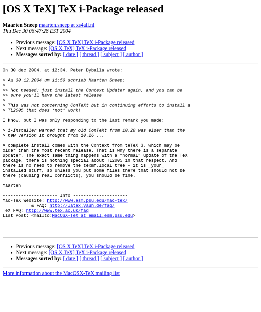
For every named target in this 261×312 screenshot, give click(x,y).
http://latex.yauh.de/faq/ (81, 233)
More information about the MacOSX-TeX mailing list (61, 306)
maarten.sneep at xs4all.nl (66, 25)
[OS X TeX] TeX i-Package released (96, 42)
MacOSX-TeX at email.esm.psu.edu (92, 245)
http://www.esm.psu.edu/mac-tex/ (87, 227)
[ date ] (70, 54)
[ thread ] (89, 54)
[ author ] (133, 54)
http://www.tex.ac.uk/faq (57, 239)
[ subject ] (111, 54)
